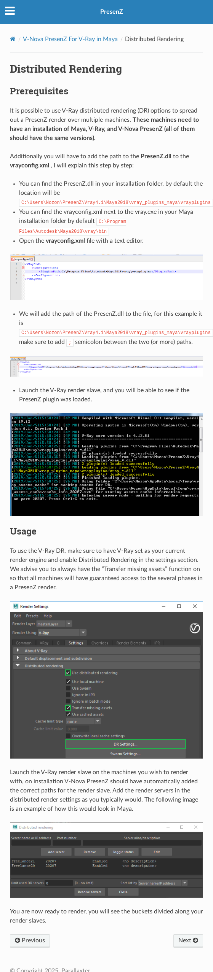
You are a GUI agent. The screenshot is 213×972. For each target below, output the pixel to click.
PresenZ (111, 12)
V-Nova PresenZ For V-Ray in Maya (70, 39)
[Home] (13, 39)
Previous (30, 940)
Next (188, 940)
